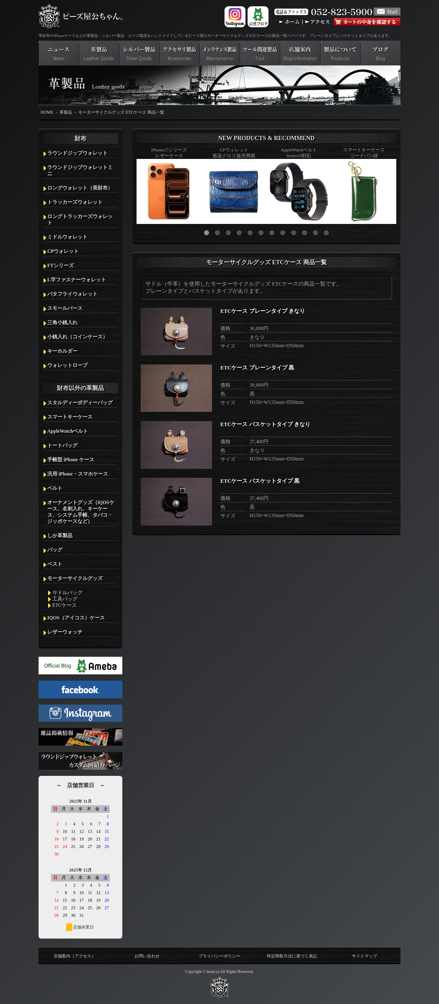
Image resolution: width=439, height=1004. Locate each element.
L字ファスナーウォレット (76, 279)
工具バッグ (64, 598)
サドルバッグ (67, 592)
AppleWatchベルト (67, 431)
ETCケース (64, 605)
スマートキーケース (70, 416)
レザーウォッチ (65, 632)
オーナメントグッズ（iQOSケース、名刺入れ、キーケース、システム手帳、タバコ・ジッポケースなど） (80, 512)
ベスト (54, 564)
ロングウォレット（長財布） (80, 187)
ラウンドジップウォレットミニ (80, 170)
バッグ (54, 549)
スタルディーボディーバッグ (80, 402)
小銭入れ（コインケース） (77, 336)
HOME (47, 112)
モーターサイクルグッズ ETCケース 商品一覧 (121, 112)
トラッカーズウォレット (75, 202)
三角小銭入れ (62, 322)
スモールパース (65, 308)
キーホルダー (62, 351)
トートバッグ (62, 445)
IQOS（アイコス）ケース (76, 617)
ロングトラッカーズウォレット (80, 219)
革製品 (65, 112)
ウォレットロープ (67, 365)
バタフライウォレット (72, 294)
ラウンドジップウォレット (77, 153)
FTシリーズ (60, 265)
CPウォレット (63, 251)
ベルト (54, 488)
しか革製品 (59, 535)
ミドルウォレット (67, 236)
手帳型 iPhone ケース (70, 459)
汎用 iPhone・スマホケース (77, 473)
